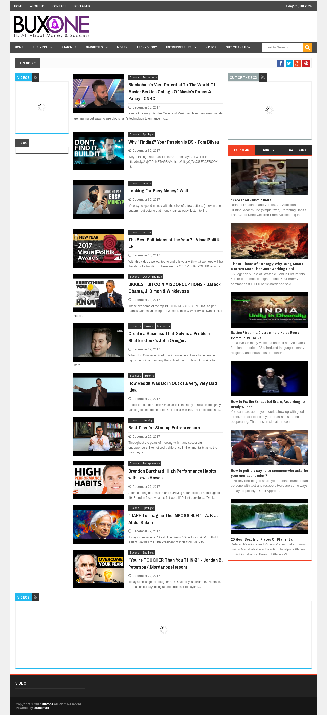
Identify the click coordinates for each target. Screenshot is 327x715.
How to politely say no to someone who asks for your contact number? (269, 473)
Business (39, 47)
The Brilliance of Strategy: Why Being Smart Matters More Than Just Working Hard (267, 266)
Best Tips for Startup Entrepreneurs (164, 427)
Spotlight (148, 134)
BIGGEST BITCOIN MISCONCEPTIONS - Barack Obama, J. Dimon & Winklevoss (174, 287)
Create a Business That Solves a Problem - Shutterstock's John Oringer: (170, 337)
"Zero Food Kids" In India (251, 200)
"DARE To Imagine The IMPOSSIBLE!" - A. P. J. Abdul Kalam (173, 519)
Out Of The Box (238, 47)
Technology (146, 47)
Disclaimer (82, 6)
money (147, 183)
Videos (211, 47)
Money (122, 47)
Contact (59, 6)
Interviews (163, 326)
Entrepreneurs (179, 47)
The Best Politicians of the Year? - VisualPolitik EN (174, 243)
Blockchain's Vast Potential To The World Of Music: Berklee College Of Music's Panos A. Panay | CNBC (171, 91)
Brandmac (41, 708)
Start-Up (68, 47)
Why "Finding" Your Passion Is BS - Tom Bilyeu (173, 141)
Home (18, 6)
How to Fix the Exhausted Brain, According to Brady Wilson (268, 404)
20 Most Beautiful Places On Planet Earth (264, 539)
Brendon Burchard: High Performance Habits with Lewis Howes (172, 474)
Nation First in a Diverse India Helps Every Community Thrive (265, 335)
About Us (37, 6)
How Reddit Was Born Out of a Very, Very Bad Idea (172, 386)
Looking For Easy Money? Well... (159, 190)
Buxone (134, 77)
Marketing (94, 47)
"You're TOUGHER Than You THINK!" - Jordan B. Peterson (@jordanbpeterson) (175, 563)
